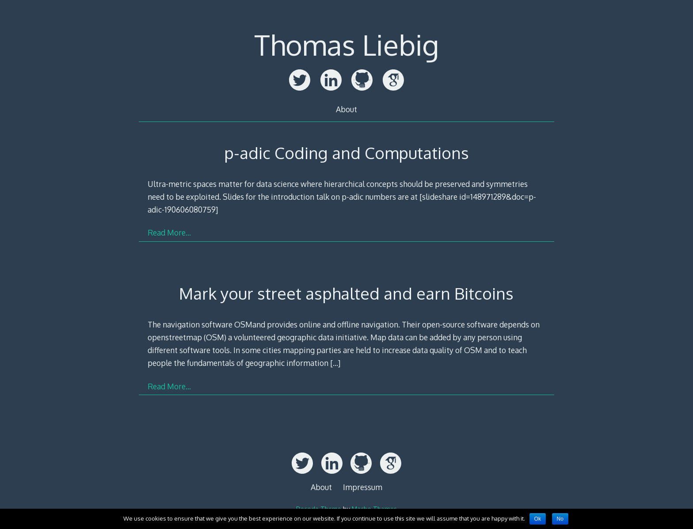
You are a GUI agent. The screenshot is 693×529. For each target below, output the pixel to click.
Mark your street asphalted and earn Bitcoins (346, 293)
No (560, 519)
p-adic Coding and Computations (346, 152)
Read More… (169, 232)
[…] (335, 363)
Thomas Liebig (346, 44)
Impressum (362, 487)
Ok (537, 519)
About (346, 109)
